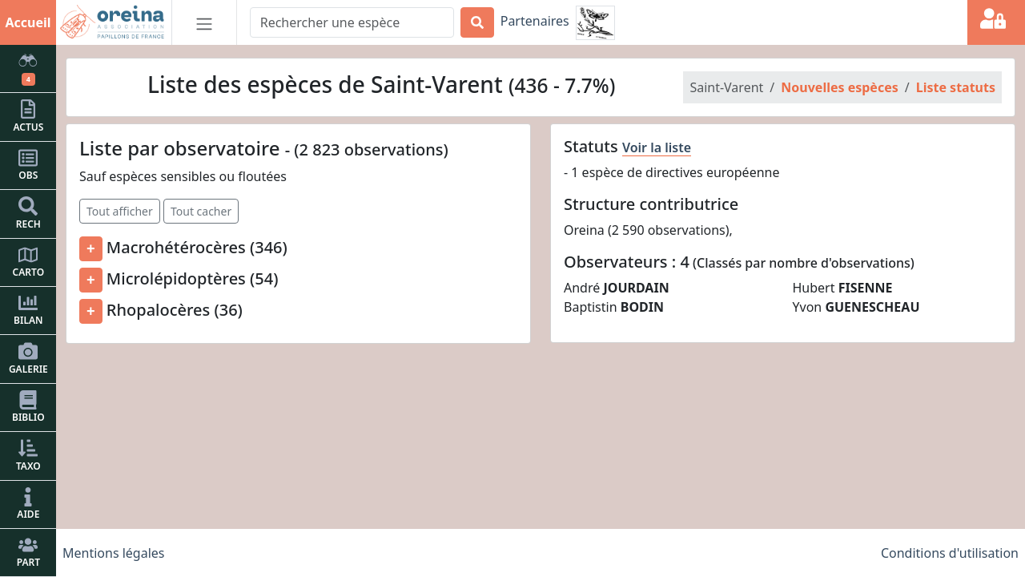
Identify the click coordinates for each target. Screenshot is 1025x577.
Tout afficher (119, 211)
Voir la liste (656, 147)
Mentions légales (113, 553)
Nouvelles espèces (839, 87)
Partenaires (534, 21)
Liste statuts (955, 87)
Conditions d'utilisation (950, 553)
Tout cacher (201, 211)
